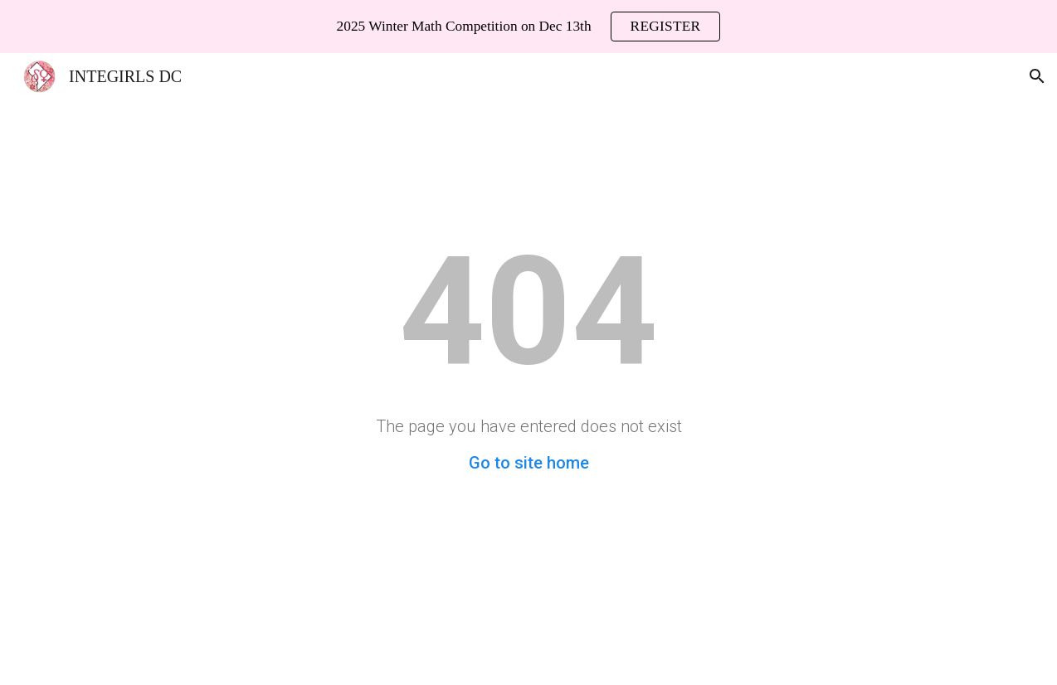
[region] (528, 26)
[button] (1037, 76)
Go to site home (529, 463)
